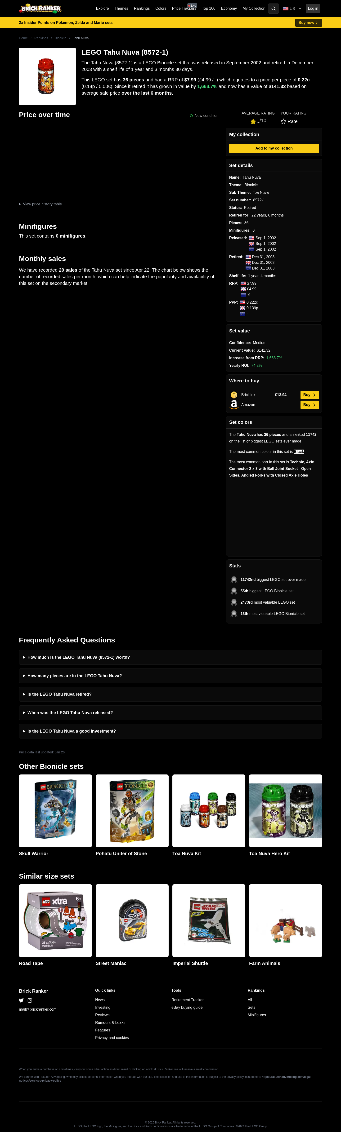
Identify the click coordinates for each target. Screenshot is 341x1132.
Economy (229, 8)
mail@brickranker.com (38, 1009)
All (250, 1000)
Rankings (142, 8)
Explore (102, 8)
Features (102, 1030)
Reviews (102, 1015)
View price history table (42, 204)
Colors (160, 8)
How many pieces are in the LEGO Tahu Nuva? (74, 675)
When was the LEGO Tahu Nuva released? (70, 712)
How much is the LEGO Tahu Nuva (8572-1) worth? (78, 657)
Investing (102, 1007)
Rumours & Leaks (110, 1023)
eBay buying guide (187, 1007)
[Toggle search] (273, 8)
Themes (121, 8)
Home (23, 38)
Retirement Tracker (187, 1000)
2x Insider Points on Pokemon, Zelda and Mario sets (66, 23)
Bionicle (60, 38)
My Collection (253, 8)
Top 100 (208, 8)
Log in (313, 8)
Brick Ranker (33, 991)
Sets (251, 1007)
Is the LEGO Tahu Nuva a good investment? (71, 731)
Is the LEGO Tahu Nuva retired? (59, 694)
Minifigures (257, 1015)
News (100, 1000)
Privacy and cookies (112, 1038)
